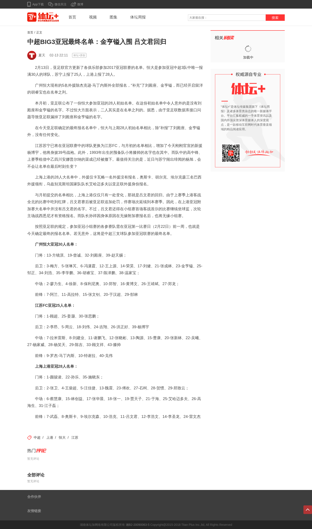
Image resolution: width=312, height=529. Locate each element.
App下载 (38, 4)
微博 (80, 4)
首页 (72, 17)
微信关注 (61, 4)
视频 (93, 17)
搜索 (275, 18)
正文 (39, 32)
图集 (113, 17)
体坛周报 (138, 17)
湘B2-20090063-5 (138, 524)
